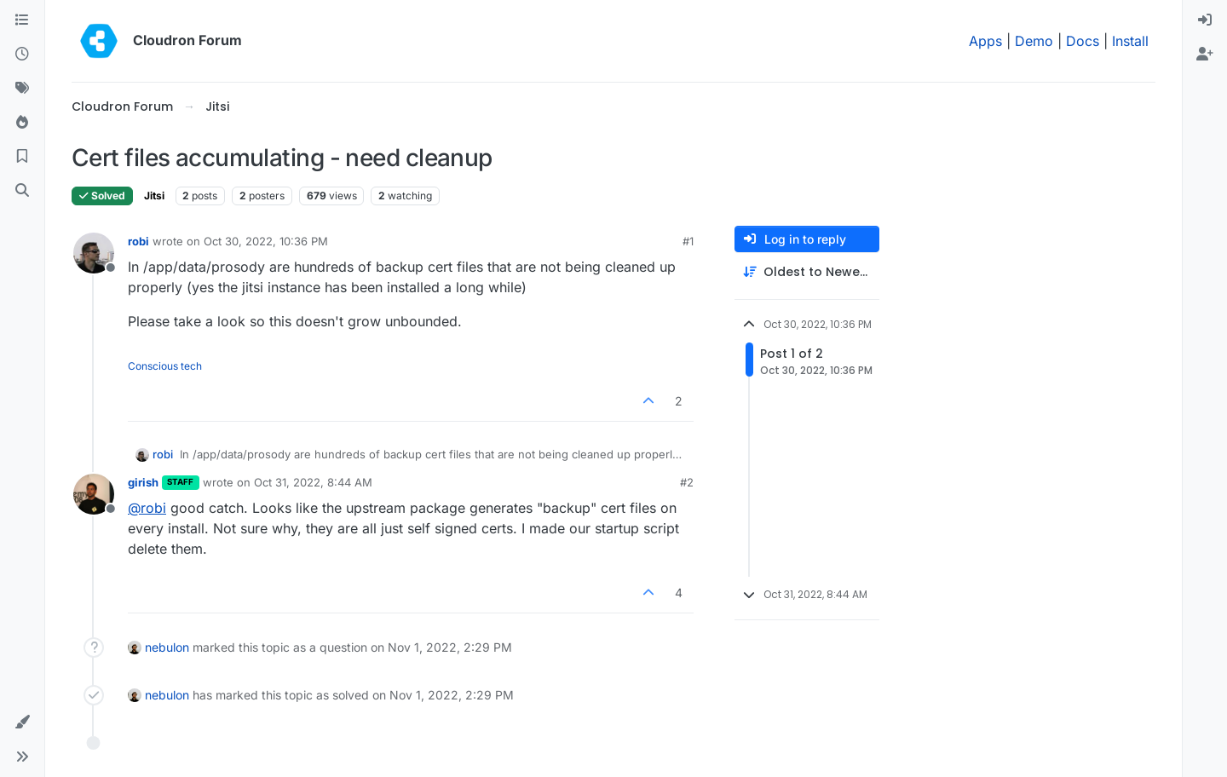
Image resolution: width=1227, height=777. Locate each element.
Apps (985, 40)
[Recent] (22, 54)
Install (1130, 40)
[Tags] (22, 88)
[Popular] (22, 122)
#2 (687, 482)
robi (138, 241)
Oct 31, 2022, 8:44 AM (313, 482)
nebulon (167, 647)
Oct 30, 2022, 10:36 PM (266, 241)
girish (143, 482)
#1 (688, 241)
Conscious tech (165, 366)
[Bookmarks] (22, 156)
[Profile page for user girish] (93, 494)
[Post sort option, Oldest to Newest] (806, 272)
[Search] (22, 190)
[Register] (1205, 54)
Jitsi (154, 195)
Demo (1034, 40)
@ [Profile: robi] (147, 507)
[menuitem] (1205, 20)
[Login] (1205, 20)
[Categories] (22, 20)
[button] (22, 722)
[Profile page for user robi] (93, 253)
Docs (1082, 40)
